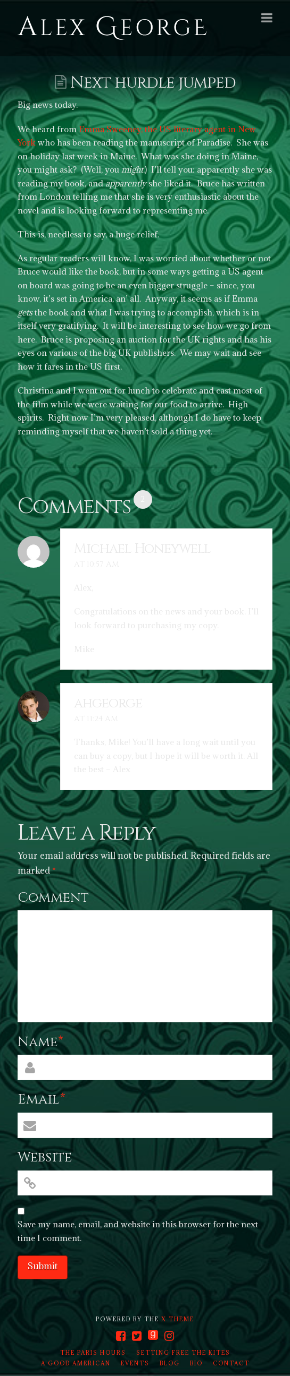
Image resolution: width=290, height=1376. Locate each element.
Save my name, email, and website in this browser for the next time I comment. (138, 1231)
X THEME (177, 1319)
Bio (196, 1363)
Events (135, 1363)
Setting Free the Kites (183, 1352)
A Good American (76, 1363)
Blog (170, 1363)
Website (45, 1157)
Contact (231, 1363)
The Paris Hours (93, 1352)
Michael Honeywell (142, 549)
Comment (53, 897)
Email (42, 1099)
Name (41, 1042)
